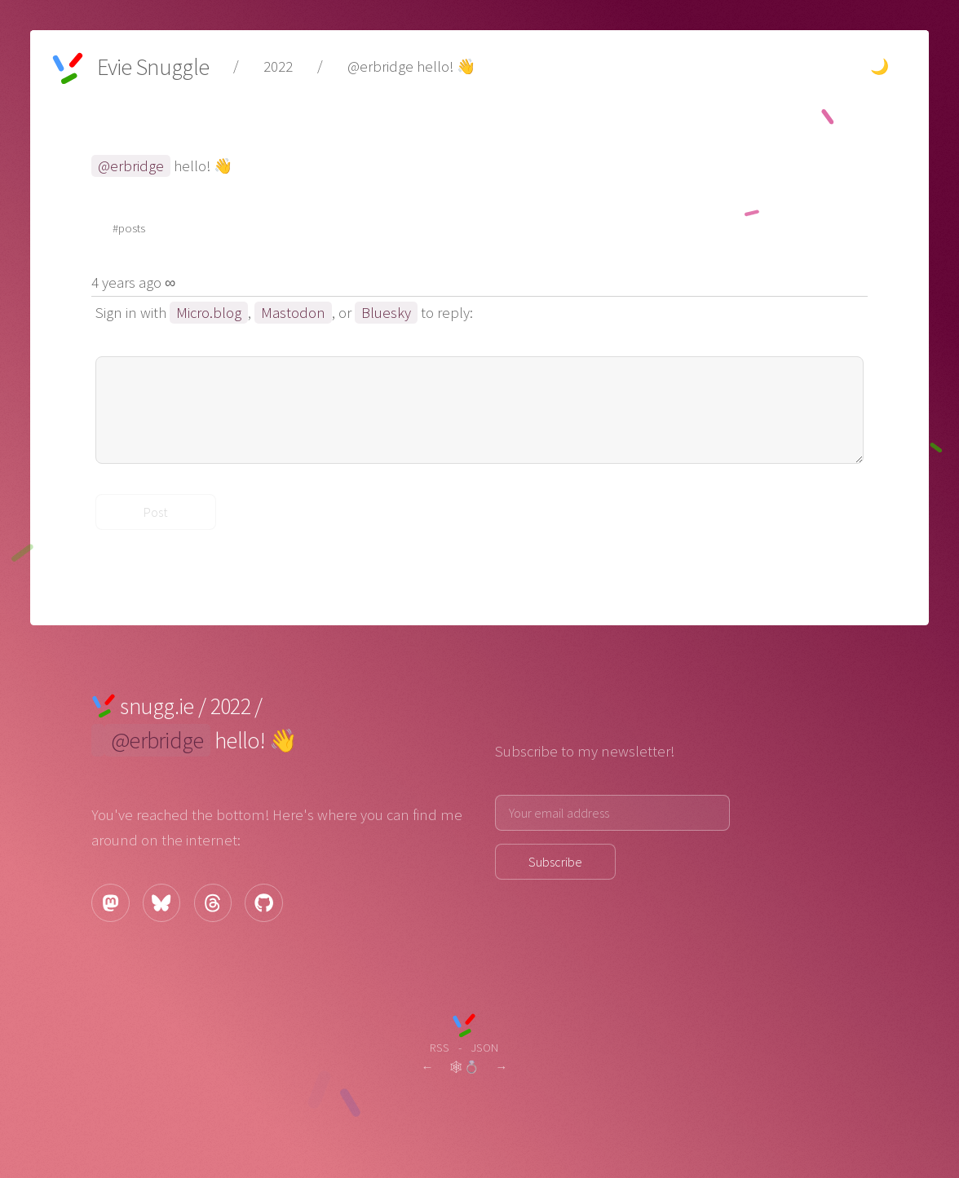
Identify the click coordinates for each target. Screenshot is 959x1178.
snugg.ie (156, 706)
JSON (484, 1047)
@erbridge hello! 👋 (411, 66)
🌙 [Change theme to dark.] (879, 66)
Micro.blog (208, 312)
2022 (278, 66)
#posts (129, 228)
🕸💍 (464, 1066)
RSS (439, 1047)
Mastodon (293, 312)
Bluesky (386, 312)
